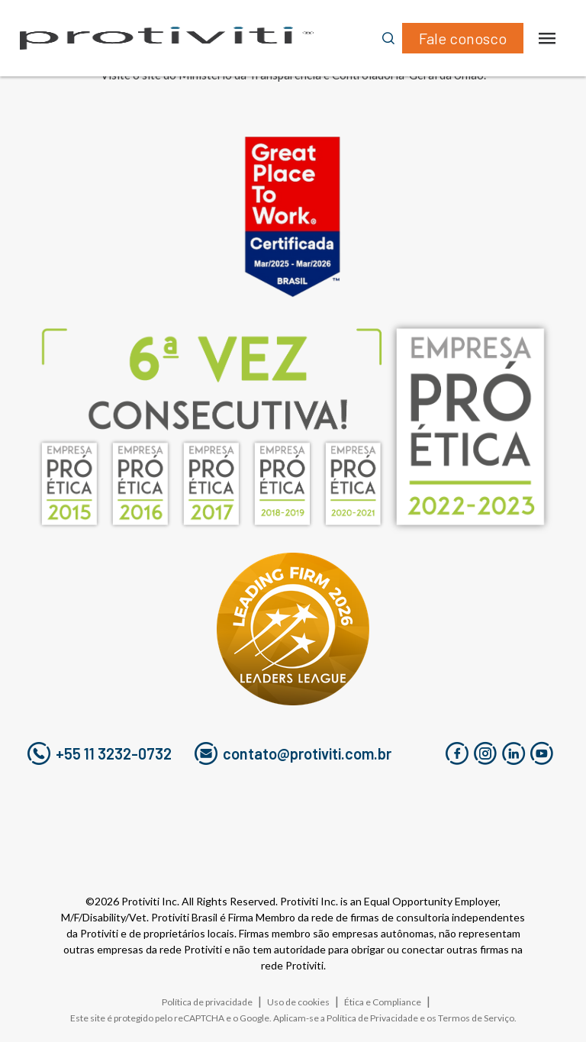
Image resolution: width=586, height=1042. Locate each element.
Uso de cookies (298, 1002)
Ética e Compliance (382, 1002)
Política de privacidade (207, 1002)
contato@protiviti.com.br (293, 753)
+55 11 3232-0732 (99, 753)
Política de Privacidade (372, 1018)
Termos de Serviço (476, 1018)
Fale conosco (463, 38)
